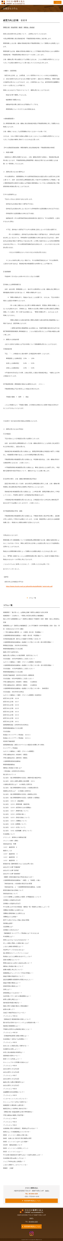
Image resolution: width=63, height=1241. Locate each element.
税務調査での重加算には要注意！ (14, 1105)
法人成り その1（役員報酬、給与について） (18, 830)
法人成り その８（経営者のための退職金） (17, 807)
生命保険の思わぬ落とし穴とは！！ (14, 1158)
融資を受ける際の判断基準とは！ (14, 1082)
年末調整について (9, 834)
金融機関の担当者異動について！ (14, 1092)
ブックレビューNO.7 (10, 1075)
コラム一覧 (32, 598)
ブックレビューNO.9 (10, 1042)
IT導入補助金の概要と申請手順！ (14, 1115)
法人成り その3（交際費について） (15, 824)
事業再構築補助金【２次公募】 (13, 728)
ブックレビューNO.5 (10, 1095)
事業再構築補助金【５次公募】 (13, 649)
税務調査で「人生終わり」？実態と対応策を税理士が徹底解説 (23, 615)
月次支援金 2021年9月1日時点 (13, 692)
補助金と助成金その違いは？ (12, 768)
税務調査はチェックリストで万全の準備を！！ (18, 973)
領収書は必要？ (8, 923)
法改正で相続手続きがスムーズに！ (14, 1012)
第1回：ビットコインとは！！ (13, 1151)
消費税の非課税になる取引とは (13, 910)
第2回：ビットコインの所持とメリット (16, 1148)
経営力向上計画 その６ (11, 705)
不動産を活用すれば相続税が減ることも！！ (17, 1029)
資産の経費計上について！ (12, 960)
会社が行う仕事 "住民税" (11, 870)
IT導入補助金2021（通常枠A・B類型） (15, 758)
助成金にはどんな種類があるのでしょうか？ (17, 956)
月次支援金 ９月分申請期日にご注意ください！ (19, 668)
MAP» (47, 1191)
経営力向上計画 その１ (11, 721)
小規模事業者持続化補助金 (12, 761)
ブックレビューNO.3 (10, 1122)
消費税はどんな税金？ (10, 916)
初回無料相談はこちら (32, 1201)
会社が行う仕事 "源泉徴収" (12, 874)
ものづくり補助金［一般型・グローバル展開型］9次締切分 (22, 662)
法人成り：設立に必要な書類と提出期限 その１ (19, 781)
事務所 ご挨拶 (8, 1168)
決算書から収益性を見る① (12, 903)
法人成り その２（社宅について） (14, 827)
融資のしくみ (7, 850)
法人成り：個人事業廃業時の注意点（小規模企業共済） (21, 787)
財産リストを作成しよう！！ (12, 1059)
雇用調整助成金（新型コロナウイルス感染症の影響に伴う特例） (24, 745)
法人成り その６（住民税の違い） (14, 814)
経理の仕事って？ (9, 1009)
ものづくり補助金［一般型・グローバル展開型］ (19, 751)
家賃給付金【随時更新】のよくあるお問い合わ (18, 864)
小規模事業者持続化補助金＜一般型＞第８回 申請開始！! (22, 635)
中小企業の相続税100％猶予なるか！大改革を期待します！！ (23, 1155)
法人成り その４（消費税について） (15, 821)
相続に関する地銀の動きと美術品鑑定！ (16, 1006)
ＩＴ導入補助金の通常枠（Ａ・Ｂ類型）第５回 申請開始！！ (23, 632)
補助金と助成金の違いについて (13, 966)
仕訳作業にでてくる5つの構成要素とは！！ (17, 996)
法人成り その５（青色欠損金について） (17, 817)
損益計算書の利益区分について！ (14, 976)
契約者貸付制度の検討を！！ (12, 1002)
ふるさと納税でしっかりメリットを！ (15, 1165)
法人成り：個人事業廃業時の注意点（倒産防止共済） (20, 794)
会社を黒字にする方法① (11, 1085)
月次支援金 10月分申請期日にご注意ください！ (19, 659)
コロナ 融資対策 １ (10, 860)
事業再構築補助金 (9, 764)
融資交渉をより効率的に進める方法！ (15, 1108)
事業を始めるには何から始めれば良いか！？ (17, 963)
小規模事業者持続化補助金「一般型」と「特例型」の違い (22, 880)
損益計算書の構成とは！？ (12, 983)
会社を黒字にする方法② (11, 1079)
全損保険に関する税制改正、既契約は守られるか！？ (20, 1128)
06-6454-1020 (33, 1222)
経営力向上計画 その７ (11, 701)
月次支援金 (6, 731)
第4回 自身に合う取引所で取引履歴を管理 (17, 1138)
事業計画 (6, 27)
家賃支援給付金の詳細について (13, 890)
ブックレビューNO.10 (10, 1032)
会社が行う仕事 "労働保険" (12, 867)
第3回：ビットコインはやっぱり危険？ (16, 1141)
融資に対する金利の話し (11, 652)
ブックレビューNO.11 (10, 1016)
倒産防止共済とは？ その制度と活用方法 (17, 791)
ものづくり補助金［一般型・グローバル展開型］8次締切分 (22, 695)
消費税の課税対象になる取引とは (14, 913)
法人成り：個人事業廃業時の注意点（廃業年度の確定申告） (22, 778)
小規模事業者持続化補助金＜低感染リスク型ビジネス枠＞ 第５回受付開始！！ (28, 665)
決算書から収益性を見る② (12, 900)
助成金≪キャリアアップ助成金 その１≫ (17, 738)
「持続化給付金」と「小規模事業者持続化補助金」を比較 (22, 887)
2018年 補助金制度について (12, 1145)
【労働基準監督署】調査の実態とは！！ (16, 1036)
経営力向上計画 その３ (11, 715)
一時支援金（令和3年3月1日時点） (14, 771)
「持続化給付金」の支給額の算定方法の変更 (17, 883)
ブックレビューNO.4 (10, 1118)
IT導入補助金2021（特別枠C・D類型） (16, 754)
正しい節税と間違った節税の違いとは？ (16, 943)
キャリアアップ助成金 (10, 748)
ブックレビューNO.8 (10, 1065)
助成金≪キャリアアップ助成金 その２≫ (17, 735)
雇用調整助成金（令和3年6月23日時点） (16, 725)
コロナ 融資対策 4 (10, 847)
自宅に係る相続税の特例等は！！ (14, 1052)
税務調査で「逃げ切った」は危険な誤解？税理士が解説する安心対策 (25, 612)
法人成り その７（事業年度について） (16, 811)
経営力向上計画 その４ (11, 711)
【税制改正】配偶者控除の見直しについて (17, 1019)
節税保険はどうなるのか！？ (12, 993)
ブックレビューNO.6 (10, 1089)
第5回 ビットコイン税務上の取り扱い (16, 1135)
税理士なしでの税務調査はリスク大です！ (17, 1132)
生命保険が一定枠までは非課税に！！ (15, 1039)
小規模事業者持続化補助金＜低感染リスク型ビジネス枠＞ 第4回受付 (26, 688)
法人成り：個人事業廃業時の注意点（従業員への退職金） (22, 797)
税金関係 (14, 27)
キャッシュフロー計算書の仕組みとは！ (16, 1062)
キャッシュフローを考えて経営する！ (15, 1102)
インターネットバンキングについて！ (15, 1098)
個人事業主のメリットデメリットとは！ (16, 953)
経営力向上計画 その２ (11, 718)
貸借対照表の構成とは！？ (12, 986)
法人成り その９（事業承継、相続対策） (17, 804)
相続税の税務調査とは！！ (12, 1026)
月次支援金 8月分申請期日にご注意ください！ (18, 678)
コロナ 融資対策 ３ (10, 854)
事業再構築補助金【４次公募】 (13, 672)
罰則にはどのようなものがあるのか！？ (16, 940)
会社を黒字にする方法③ (11, 1072)
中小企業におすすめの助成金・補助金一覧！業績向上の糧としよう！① (26, 907)
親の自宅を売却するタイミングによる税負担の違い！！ (21, 1022)
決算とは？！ (7, 989)
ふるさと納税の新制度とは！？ (13, 946)
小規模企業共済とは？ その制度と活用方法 (17, 784)
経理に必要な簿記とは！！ (12, 999)
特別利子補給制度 (9, 741)
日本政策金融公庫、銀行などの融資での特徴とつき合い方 (22, 639)
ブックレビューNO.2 (10, 1125)
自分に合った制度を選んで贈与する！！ (16, 1046)
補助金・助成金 (29, 27)
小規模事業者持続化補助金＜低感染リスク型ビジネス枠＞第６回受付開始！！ (28, 642)
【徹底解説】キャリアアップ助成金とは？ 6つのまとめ (21, 933)
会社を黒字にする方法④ (11, 1069)
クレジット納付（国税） (11, 840)
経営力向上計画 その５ (11, 708)
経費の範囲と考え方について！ (13, 969)
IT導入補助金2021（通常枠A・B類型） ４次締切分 (20, 685)
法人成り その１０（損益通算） (14, 801)
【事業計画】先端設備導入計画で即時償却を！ (18, 1112)
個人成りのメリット (9, 774)
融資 (20, 27)
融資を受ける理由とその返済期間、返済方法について (20, 655)
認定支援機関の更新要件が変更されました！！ (18, 979)
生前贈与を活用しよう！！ (12, 1049)
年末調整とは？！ (9, 936)
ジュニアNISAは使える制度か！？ (14, 1161)
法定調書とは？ (8, 926)
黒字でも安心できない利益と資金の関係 (16, 920)
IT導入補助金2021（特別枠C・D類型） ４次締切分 (20, 682)
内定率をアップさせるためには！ (14, 950)
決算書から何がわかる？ (11, 930)
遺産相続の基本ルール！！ (12, 1055)
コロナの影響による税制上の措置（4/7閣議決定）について (22, 897)
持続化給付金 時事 (9, 844)
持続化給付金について (10, 893)
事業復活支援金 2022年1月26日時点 (15, 645)
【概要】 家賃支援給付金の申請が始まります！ (18, 877)
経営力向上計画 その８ (11, 698)
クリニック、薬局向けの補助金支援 (14, 837)
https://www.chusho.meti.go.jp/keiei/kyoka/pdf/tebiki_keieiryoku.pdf (29, 586)
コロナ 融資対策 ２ (10, 857)
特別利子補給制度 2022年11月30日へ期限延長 (18, 675)
